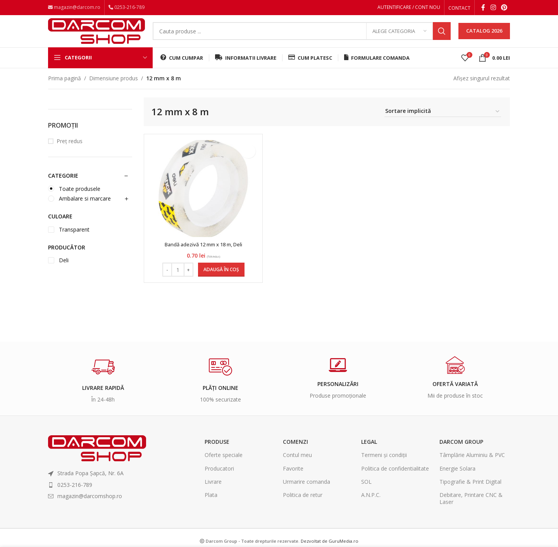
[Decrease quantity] (166, 280)
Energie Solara (457, 478)
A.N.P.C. (371, 504)
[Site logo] (96, 36)
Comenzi (295, 451)
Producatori (219, 478)
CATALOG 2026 (484, 36)
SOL (366, 491)
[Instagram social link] (493, 8)
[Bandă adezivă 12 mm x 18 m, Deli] (202, 198)
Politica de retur (302, 504)
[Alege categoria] (399, 37)
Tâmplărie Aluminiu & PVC (472, 465)
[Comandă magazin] (442, 121)
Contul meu (297, 465)
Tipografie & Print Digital (470, 491)
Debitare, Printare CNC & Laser (471, 508)
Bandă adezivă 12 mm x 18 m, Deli (202, 254)
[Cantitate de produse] (177, 280)
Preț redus (70, 151)
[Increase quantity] (187, 280)
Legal (369, 451)
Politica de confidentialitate (395, 478)
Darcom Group (461, 451)
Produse (217, 451)
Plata (211, 504)
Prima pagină (64, 88)
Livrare (213, 491)
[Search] (302, 37)
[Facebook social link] (483, 8)
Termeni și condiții (384, 465)
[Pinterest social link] (504, 8)
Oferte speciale (224, 465)
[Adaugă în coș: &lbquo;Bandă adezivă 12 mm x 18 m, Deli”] (220, 280)
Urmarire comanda (306, 491)
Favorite (293, 478)
